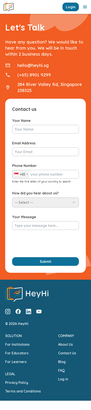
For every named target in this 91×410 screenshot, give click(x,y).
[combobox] (20, 174)
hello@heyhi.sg (33, 65)
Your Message (24, 217)
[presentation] (45, 243)
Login (70, 7)
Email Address (23, 143)
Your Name (21, 120)
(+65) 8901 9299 (34, 74)
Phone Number (24, 165)
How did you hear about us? (35, 193)
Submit (45, 261)
